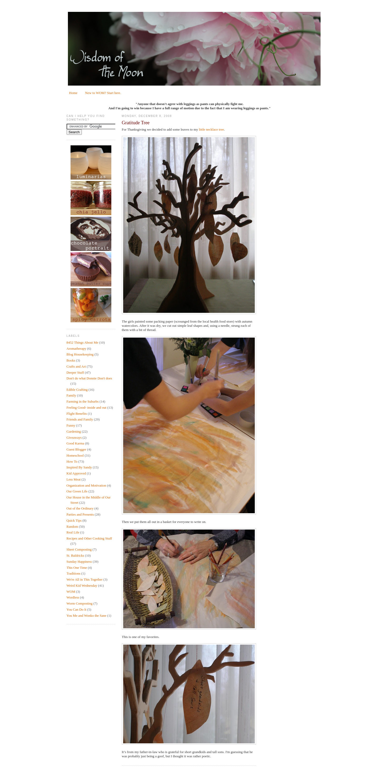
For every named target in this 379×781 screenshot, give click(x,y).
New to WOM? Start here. (103, 93)
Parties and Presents (80, 514)
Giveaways (74, 437)
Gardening (74, 431)
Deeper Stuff (75, 372)
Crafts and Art (76, 366)
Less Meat (74, 479)
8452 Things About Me (82, 342)
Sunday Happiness (79, 561)
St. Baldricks (75, 555)
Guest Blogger (76, 449)
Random (72, 526)
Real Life (73, 532)
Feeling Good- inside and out (87, 407)
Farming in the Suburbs (83, 401)
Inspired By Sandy (79, 467)
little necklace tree (211, 129)
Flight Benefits (77, 414)
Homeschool (75, 455)
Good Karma (75, 443)
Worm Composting (80, 603)
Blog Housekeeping (80, 354)
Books (71, 360)
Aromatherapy (76, 348)
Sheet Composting (79, 549)
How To (72, 461)
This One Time (77, 568)
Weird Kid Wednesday (82, 585)
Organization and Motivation (86, 485)
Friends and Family (80, 419)
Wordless (73, 597)
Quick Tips (74, 520)
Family (71, 395)
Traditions (74, 573)
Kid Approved (76, 473)
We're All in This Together (85, 579)
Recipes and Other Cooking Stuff (89, 538)
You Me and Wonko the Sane (87, 615)
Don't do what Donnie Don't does (89, 378)
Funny (71, 425)
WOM (71, 592)
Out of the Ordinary (80, 508)
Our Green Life (77, 491)
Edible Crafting (77, 390)
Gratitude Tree (136, 122)
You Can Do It (77, 609)
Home (73, 93)
